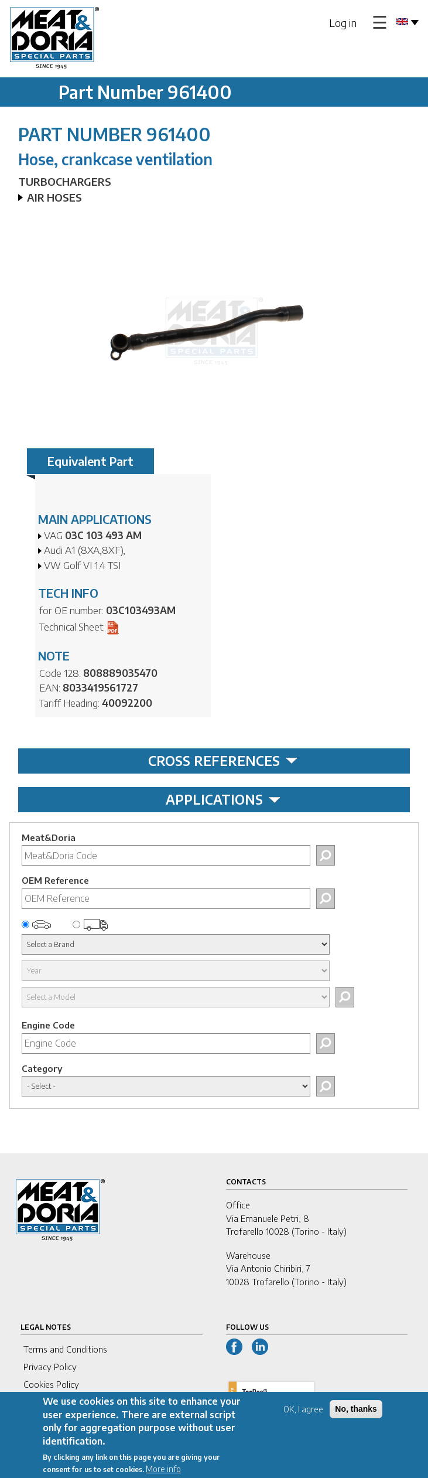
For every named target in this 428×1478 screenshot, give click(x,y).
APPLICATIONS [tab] (223, 799)
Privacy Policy (50, 1366)
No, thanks (356, 1416)
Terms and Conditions (65, 1349)
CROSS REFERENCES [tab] (222, 760)
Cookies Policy (51, 1384)
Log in (343, 22)
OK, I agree (303, 1417)
